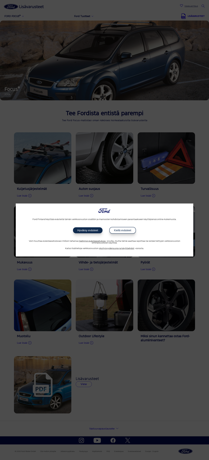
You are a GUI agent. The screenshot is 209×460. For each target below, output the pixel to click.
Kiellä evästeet (122, 230)
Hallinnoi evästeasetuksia (92, 241)
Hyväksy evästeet (87, 230)
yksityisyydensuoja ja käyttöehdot (116, 248)
